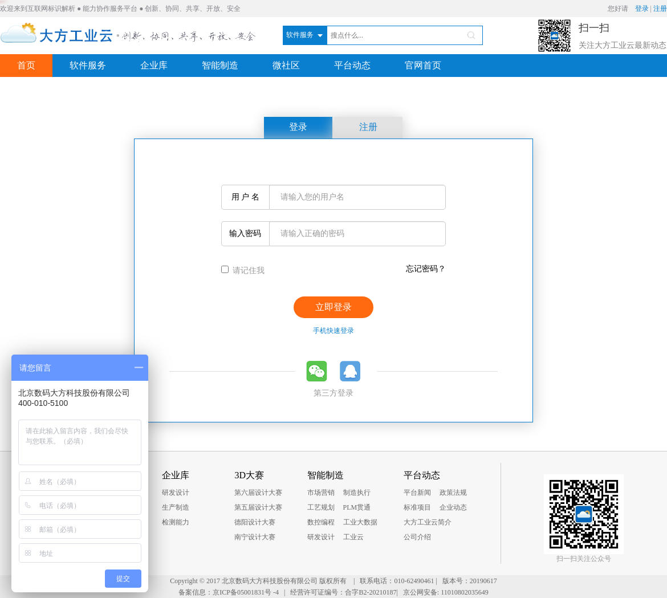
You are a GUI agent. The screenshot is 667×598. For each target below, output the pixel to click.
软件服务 (88, 65)
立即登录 (333, 307)
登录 (642, 9)
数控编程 (321, 522)
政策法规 (453, 493)
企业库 (154, 65)
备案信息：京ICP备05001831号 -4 (228, 592)
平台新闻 (417, 493)
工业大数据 (360, 522)
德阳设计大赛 (254, 522)
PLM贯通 (357, 507)
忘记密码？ (426, 269)
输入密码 (244, 233)
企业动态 (453, 507)
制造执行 (357, 493)
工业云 (353, 537)
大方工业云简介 (428, 522)
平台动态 (352, 65)
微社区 (286, 65)
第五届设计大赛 (258, 507)
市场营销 (321, 493)
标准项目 (417, 507)
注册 (660, 9)
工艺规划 (321, 507)
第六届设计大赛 (258, 493)
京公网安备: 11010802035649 (446, 592)
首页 (26, 65)
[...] (225, 269)
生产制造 (175, 507)
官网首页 (423, 65)
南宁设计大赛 (254, 537)
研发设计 (175, 493)
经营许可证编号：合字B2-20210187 (343, 592)
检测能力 (175, 522)
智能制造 (220, 65)
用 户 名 (243, 197)
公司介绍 (417, 537)
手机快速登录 (333, 331)
